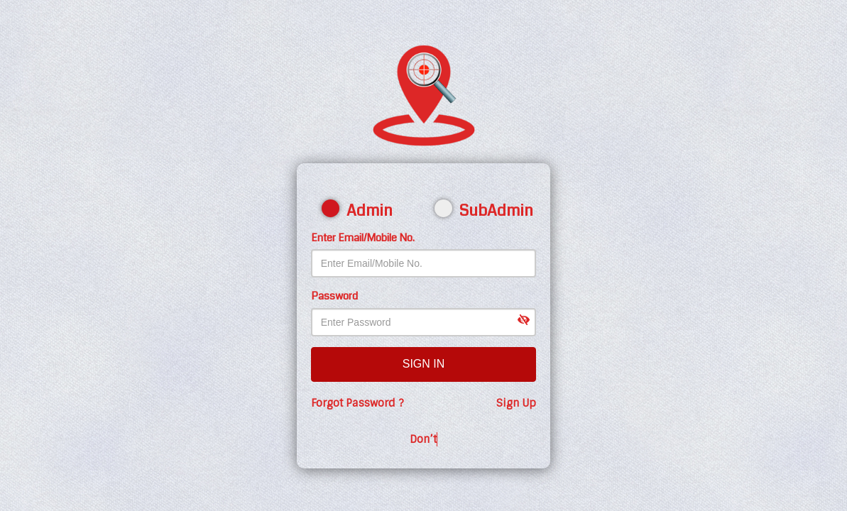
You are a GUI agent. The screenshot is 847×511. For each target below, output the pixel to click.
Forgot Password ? (357, 403)
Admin (362, 210)
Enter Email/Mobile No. (363, 238)
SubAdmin (480, 210)
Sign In (424, 364)
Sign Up (516, 403)
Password (334, 296)
